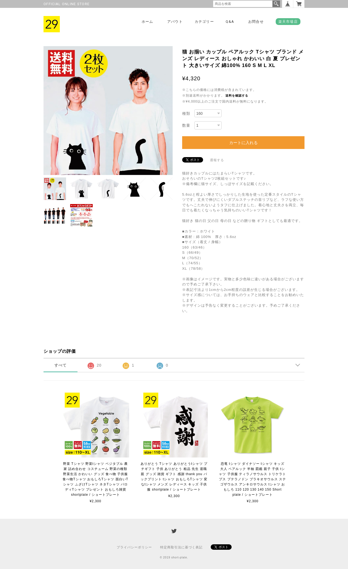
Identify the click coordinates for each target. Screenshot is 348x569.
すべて (60, 365)
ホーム (147, 22)
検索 (276, 4)
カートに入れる (243, 142)
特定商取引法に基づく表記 (181, 547)
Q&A (230, 22)
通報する (217, 160)
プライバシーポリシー (134, 547)
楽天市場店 (288, 22)
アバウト (175, 22)
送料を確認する (236, 95)
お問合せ (256, 22)
